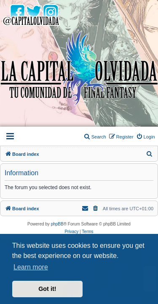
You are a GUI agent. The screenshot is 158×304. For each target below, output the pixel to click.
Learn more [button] (30, 267)
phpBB (57, 224)
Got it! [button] (47, 288)
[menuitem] (145, 137)
